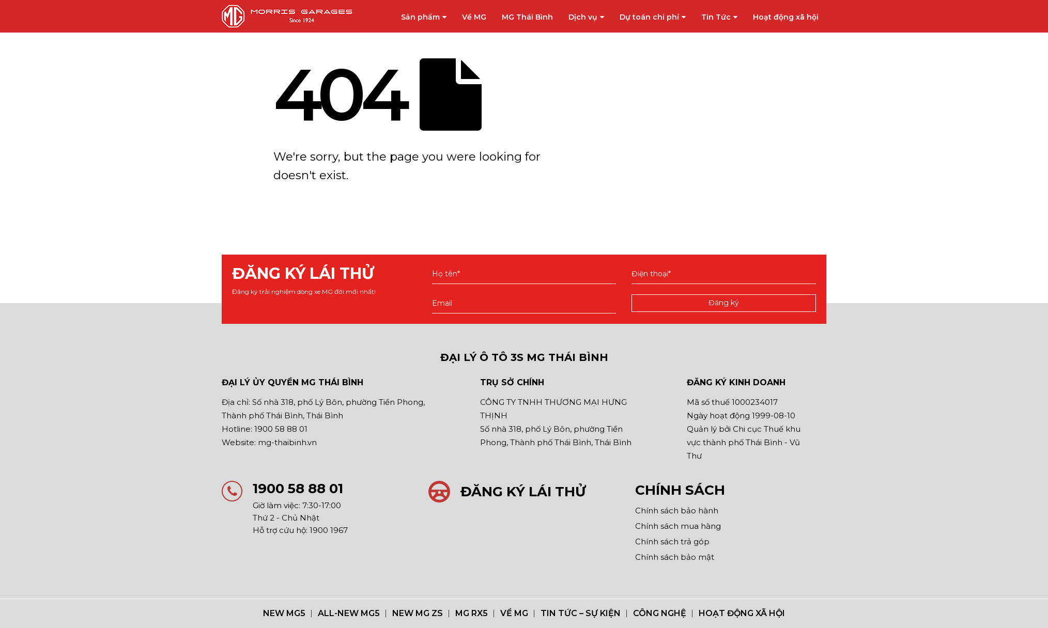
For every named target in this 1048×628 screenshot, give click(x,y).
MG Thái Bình (527, 17)
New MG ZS (417, 613)
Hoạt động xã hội (786, 17)
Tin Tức (716, 17)
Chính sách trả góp (672, 541)
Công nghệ (659, 613)
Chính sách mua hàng (678, 526)
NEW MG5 (284, 613)
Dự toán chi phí (649, 17)
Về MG (474, 17)
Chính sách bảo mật (674, 557)
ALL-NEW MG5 (349, 613)
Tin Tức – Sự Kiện (581, 613)
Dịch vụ (582, 17)
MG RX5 (471, 613)
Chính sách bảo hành (676, 510)
